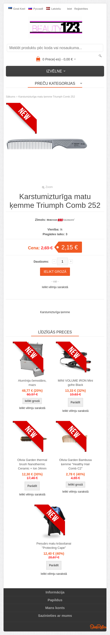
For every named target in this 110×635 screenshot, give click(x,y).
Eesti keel (16, 8)
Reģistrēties (81, 8)
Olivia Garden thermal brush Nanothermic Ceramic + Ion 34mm (32, 464)
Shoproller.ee (98, 626)
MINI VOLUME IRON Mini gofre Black (75, 383)
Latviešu (53, 8)
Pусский (35, 8)
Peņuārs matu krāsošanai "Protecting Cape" (54, 546)
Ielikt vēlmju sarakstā (55, 287)
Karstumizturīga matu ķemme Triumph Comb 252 (46, 96)
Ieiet (69, 8)
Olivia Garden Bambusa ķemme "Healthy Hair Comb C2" (75, 464)
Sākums (10, 96)
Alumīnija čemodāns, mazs (32, 383)
